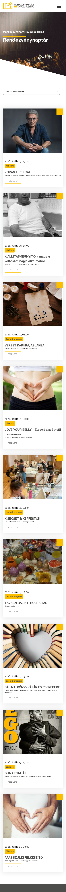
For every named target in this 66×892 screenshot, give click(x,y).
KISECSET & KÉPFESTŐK (22, 518)
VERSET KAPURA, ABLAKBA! (25, 345)
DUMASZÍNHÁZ (15, 773)
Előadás (10, 423)
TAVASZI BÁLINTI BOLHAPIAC (26, 603)
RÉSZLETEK (13, 181)
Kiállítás (10, 250)
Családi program (14, 339)
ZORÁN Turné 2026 (19, 172)
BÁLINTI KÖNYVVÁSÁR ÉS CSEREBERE (32, 687)
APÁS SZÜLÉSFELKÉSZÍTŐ (24, 857)
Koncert (10, 166)
